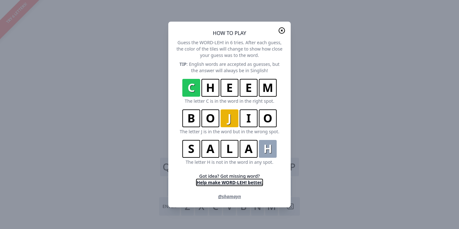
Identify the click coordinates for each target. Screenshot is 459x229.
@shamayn (229, 196)
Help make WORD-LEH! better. (229, 182)
